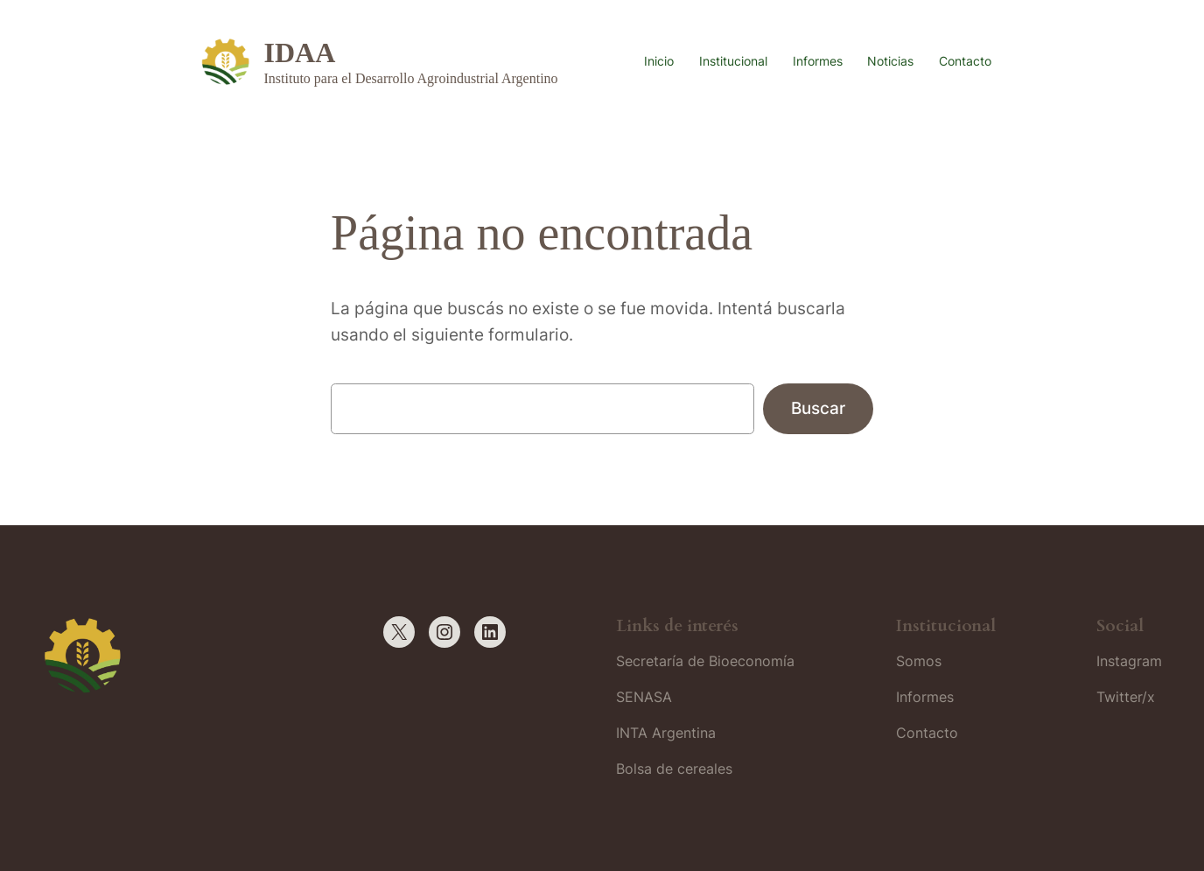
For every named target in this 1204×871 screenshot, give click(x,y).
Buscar (818, 407)
